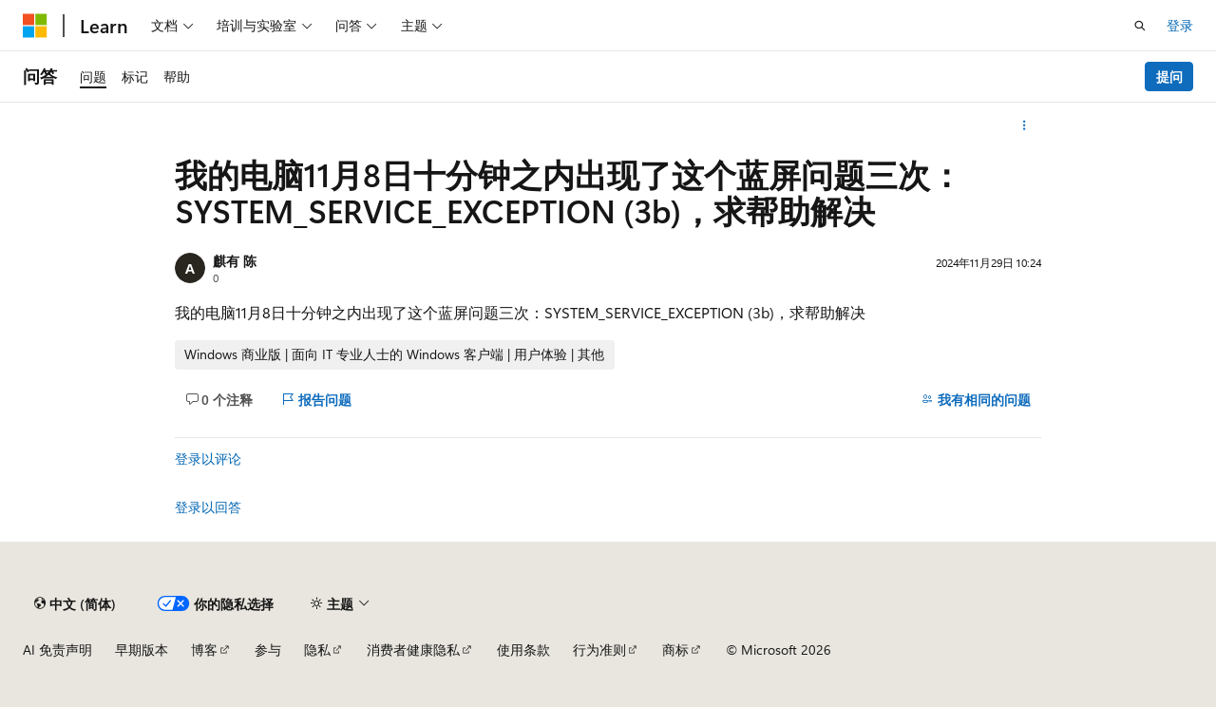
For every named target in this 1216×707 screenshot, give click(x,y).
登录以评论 (208, 458)
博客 (204, 649)
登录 (1180, 25)
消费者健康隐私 (413, 649)
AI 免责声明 (57, 649)
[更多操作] (1024, 125)
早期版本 (141, 649)
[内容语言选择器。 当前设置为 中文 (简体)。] (75, 603)
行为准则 (599, 649)
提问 (1169, 76)
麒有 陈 (234, 261)
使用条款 (523, 649)
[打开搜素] (1140, 26)
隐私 (317, 649)
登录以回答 (208, 507)
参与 (268, 649)
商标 (675, 649)
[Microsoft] (35, 25)
